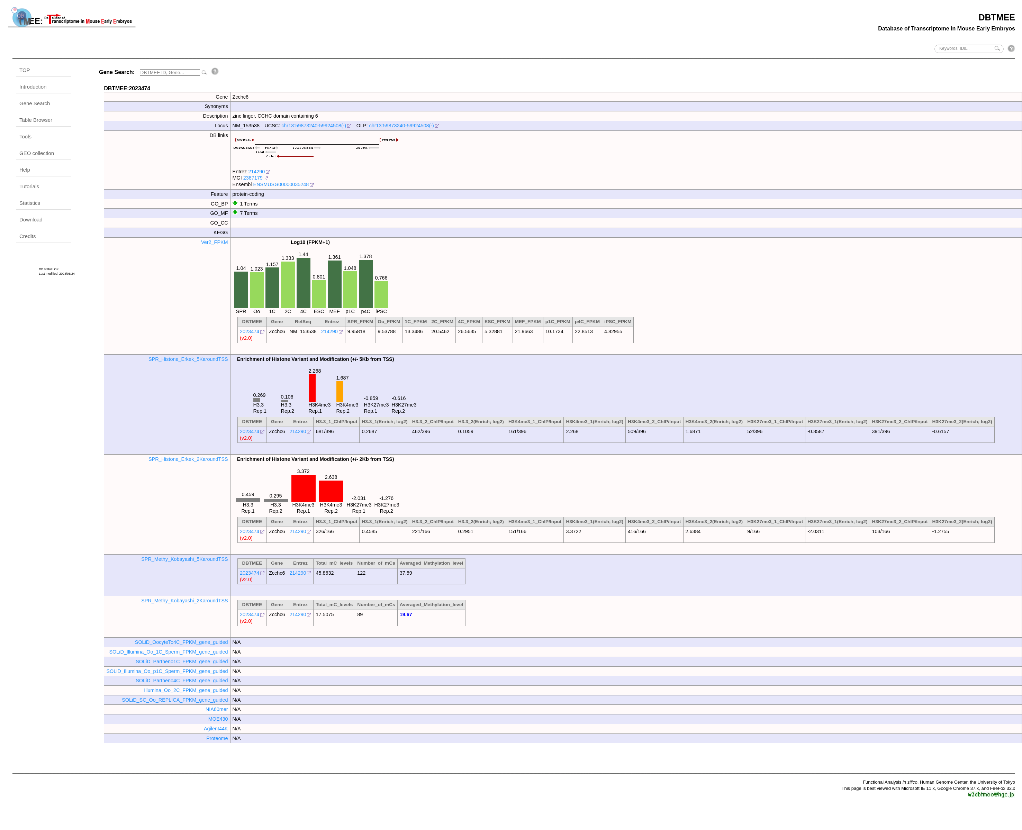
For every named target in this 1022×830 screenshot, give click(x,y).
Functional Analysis (890, 782)
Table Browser (35, 120)
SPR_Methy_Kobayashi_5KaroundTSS (184, 559)
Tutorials (29, 186)
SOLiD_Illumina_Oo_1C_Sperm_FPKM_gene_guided (168, 652)
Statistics (29, 203)
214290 (256, 171)
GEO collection (36, 153)
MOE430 (218, 719)
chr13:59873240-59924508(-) (313, 125)
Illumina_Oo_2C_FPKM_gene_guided (186, 690)
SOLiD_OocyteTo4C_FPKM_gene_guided (181, 642)
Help (24, 170)
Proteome (217, 738)
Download (31, 219)
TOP (24, 70)
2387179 (253, 178)
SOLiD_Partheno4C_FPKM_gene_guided (182, 680)
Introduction (32, 87)
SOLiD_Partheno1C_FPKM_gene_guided (182, 661)
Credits (27, 236)
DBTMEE (996, 17)
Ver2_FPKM (214, 242)
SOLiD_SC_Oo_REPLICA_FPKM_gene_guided (175, 700)
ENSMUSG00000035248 (281, 184)
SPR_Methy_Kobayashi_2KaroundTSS (184, 600)
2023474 (249, 331)
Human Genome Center (943, 782)
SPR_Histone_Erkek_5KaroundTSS (188, 359)
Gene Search (34, 103)
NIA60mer (217, 709)
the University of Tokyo (992, 782)
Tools (25, 136)
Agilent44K (216, 728)
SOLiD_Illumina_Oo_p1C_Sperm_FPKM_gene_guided (167, 671)
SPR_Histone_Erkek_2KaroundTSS (188, 459)
